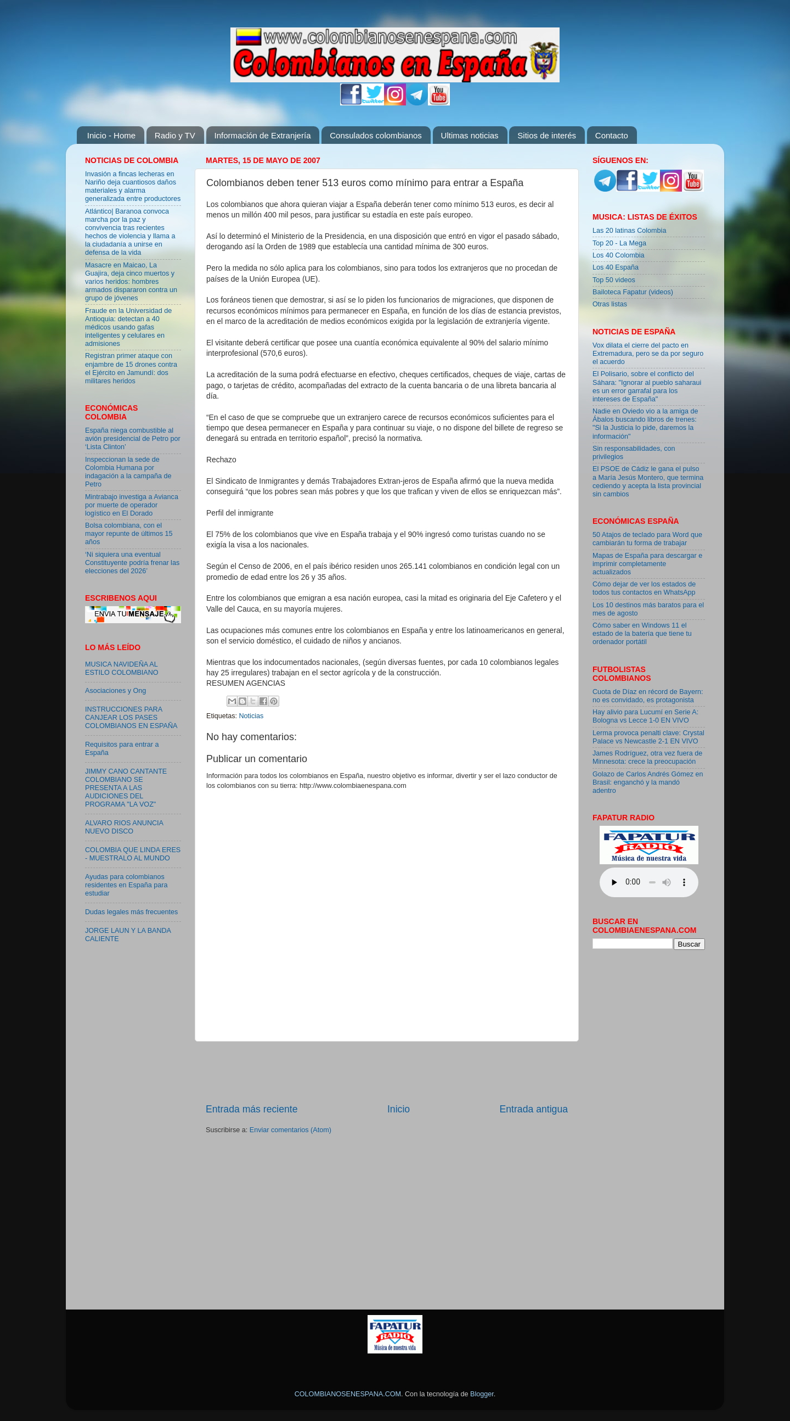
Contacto (611, 135)
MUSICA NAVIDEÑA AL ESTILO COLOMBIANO (122, 668)
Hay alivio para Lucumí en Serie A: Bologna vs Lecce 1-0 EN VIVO (645, 716)
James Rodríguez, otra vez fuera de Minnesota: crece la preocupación (647, 757)
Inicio (398, 1109)
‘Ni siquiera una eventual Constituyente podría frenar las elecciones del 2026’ (132, 563)
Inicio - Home (111, 135)
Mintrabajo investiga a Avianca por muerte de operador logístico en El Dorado (131, 505)
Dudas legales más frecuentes (131, 912)
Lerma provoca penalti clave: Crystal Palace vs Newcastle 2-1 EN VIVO (648, 737)
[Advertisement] (386, 1071)
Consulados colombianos (376, 135)
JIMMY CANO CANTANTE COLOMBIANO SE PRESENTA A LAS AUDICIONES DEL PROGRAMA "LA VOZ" (126, 788)
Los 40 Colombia (618, 255)
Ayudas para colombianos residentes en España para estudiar (126, 885)
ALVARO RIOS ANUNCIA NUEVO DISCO (124, 827)
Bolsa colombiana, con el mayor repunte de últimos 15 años (129, 534)
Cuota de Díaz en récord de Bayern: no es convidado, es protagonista (647, 696)
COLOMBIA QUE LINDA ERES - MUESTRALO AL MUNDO (132, 854)
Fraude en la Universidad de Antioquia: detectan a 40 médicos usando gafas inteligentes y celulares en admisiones (128, 327)
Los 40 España (615, 267)
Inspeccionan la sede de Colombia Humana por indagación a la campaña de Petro (128, 472)
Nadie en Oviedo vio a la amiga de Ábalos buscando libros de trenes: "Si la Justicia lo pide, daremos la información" (645, 423)
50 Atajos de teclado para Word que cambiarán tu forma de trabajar (647, 539)
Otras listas (609, 304)
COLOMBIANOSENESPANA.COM (348, 1394)
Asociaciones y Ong (115, 691)
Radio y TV (175, 135)
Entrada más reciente (252, 1109)
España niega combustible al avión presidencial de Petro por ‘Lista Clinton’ (132, 439)
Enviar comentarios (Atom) (290, 1130)
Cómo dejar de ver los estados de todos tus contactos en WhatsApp (644, 588)
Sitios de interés (546, 135)
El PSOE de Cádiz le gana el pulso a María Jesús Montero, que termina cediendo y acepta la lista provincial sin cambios (647, 481)
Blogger (482, 1394)
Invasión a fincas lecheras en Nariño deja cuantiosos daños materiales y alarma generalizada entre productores (132, 186)
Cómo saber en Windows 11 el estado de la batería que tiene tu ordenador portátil (642, 634)
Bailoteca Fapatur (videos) (632, 292)
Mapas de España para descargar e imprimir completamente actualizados (647, 564)
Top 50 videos (613, 280)
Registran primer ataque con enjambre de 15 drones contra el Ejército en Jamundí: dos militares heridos (131, 368)
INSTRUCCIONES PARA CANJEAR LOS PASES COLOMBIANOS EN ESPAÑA (131, 718)
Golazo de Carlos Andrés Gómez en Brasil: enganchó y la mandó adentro (647, 782)
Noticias (251, 716)
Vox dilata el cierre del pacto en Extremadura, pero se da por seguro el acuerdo (647, 354)
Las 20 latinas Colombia (629, 230)
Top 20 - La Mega (619, 243)
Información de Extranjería (263, 135)
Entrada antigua (534, 1109)
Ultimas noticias (470, 135)
